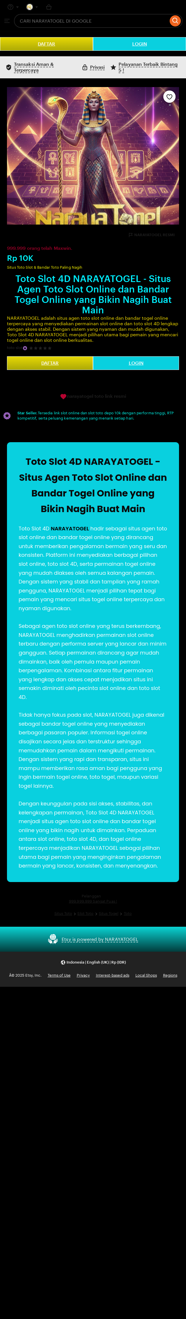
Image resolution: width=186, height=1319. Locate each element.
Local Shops (146, 975)
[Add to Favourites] (169, 97)
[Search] (175, 21)
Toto (128, 913)
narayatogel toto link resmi (93, 396)
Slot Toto (85, 913)
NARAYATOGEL (70, 528)
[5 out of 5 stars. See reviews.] (41, 348)
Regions (170, 975)
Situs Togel (108, 913)
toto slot (14, 348)
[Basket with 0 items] (49, 7)
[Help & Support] (13, 7)
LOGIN (139, 44)
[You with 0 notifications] (32, 7)
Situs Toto (63, 913)
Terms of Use (59, 975)
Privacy (83, 975)
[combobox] (91, 21)
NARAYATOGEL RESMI (151, 235)
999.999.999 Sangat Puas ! (93, 901)
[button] (93, 962)
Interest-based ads (112, 975)
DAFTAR (46, 44)
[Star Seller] (25, 348)
